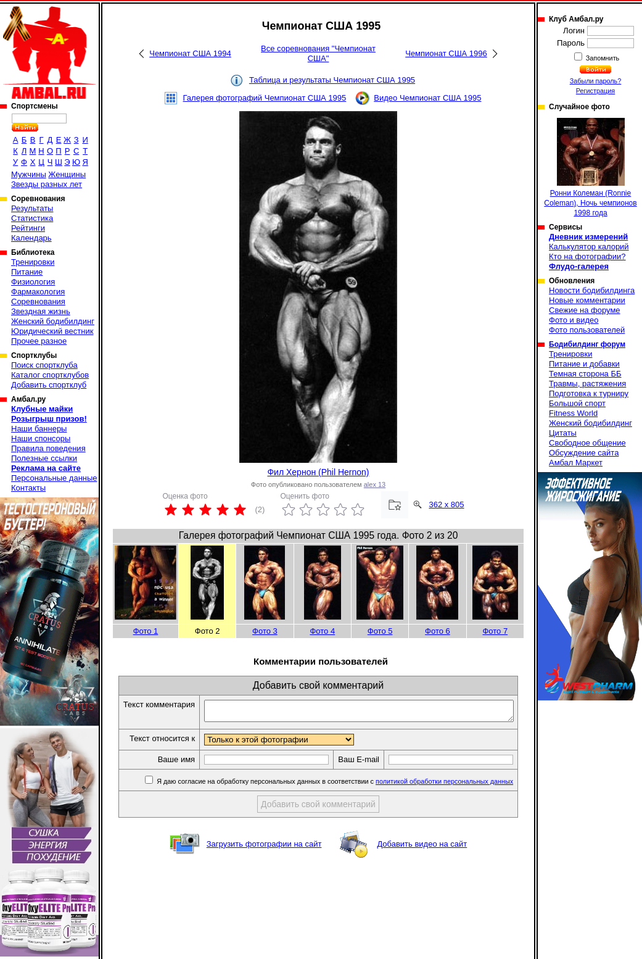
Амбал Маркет (576, 462)
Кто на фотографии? (587, 256)
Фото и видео (574, 320)
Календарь (31, 238)
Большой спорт (577, 403)
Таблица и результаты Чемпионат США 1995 (332, 80)
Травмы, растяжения (587, 383)
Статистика (32, 218)
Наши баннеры (39, 428)
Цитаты (563, 433)
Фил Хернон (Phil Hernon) (318, 472)
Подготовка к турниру (588, 393)
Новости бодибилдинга (592, 290)
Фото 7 (495, 631)
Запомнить (602, 58)
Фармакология (38, 291)
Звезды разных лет (46, 184)
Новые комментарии (587, 300)
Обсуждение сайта (584, 452)
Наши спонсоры (40, 438)
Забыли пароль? (596, 81)
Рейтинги (28, 228)
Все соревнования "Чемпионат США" (318, 53)
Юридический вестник (52, 331)
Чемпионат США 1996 (446, 53)
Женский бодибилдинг (52, 321)
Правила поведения (48, 448)
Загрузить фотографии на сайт (264, 865)
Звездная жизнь (40, 311)
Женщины (67, 174)
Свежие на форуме (584, 310)
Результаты (32, 208)
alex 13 (374, 484)
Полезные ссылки (44, 458)
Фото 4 (322, 631)
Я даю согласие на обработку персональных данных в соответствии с (340, 803)
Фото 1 (145, 631)
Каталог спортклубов (50, 375)
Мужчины (28, 174)
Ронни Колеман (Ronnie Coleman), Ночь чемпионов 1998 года (590, 167)
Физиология (33, 281)
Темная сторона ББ (585, 373)
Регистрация (595, 90)
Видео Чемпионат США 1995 (427, 97)
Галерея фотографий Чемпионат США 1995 (265, 97)
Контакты (28, 487)
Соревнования (38, 301)
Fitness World (573, 413)
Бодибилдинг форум (587, 344)
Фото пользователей (587, 329)
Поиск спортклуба (44, 365)
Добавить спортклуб (48, 384)
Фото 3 (265, 631)
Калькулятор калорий (589, 246)
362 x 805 (446, 504)
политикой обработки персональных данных (450, 803)
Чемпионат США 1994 (190, 53)
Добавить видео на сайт (422, 865)
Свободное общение (587, 442)
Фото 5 (380, 631)
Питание (27, 271)
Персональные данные (54, 478)
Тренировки (32, 262)
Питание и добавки (584, 363)
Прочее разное (39, 341)
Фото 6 (437, 631)
